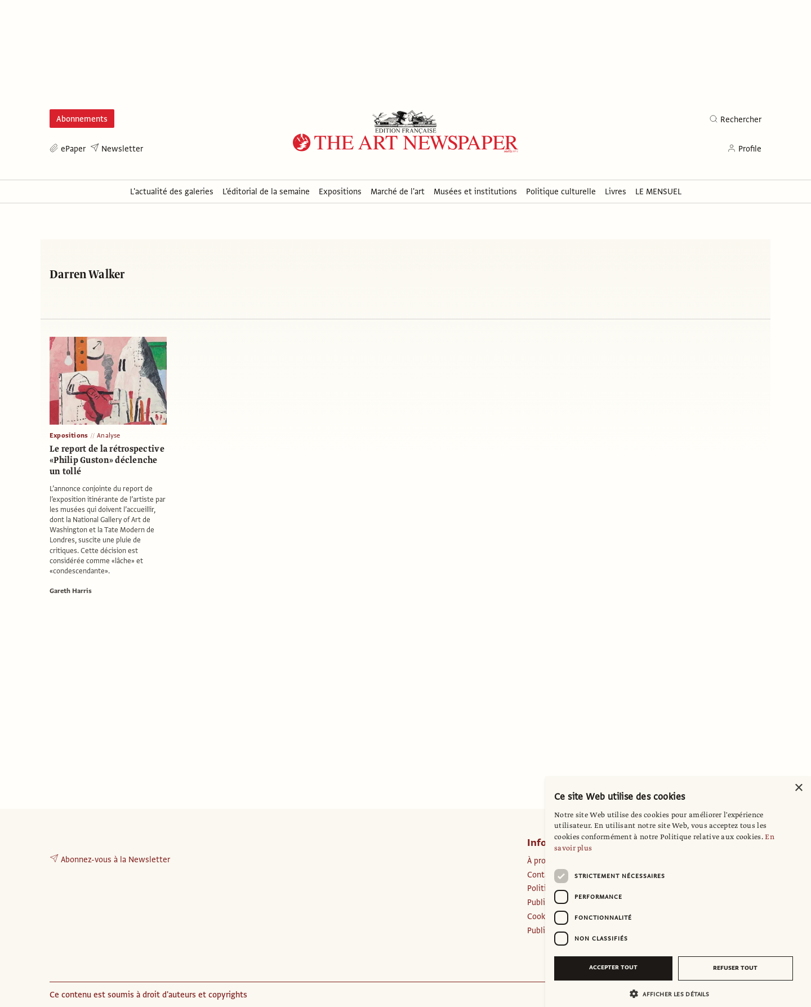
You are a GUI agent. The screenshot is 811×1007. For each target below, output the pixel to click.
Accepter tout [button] (613, 967)
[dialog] (678, 891)
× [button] (798, 788)
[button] (673, 994)
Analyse (108, 435)
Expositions (69, 435)
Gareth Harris (71, 590)
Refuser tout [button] (735, 968)
